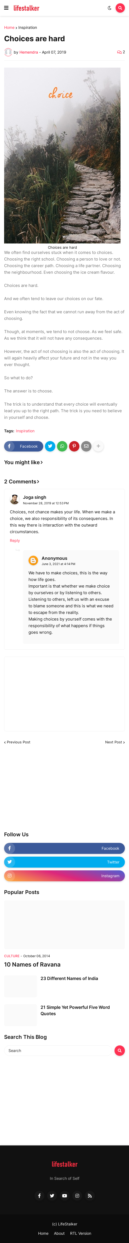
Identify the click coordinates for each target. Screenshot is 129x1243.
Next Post (113, 742)
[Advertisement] (45, 788)
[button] (6, 8)
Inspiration (27, 27)
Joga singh (34, 497)
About (59, 1233)
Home (9, 27)
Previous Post (18, 742)
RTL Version (80, 1233)
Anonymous (54, 558)
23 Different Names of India (69, 978)
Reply (15, 540)
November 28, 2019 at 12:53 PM (46, 503)
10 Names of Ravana (32, 964)
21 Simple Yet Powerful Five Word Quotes (75, 1010)
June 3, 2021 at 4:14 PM (58, 564)
